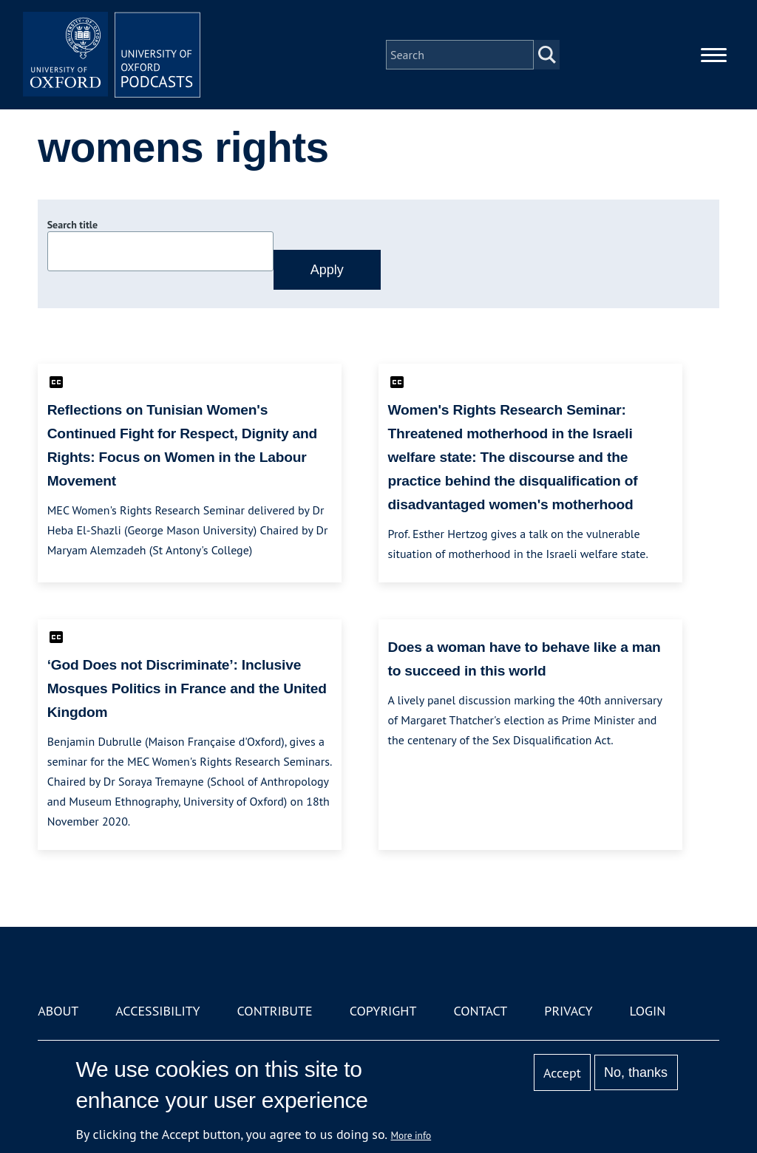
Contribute (275, 1010)
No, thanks (636, 1072)
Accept (562, 1072)
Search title (72, 224)
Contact (480, 1010)
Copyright (383, 1010)
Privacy (568, 1010)
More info (411, 1135)
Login (648, 1010)
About (58, 1010)
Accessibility (157, 1010)
